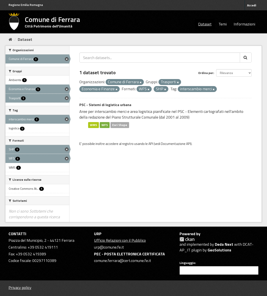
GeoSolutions (219, 250)
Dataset (205, 24)
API (150, 143)
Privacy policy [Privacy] (20, 288)
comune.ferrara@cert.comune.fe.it (122, 261)
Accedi (251, 5)
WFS (104, 125)
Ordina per (205, 72)
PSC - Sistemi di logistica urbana (105, 104)
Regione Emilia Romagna (26, 4)
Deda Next (224, 244)
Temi (223, 24)
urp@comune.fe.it (109, 247)
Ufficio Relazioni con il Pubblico (120, 240)
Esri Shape (119, 125)
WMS (93, 125)
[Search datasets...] (159, 57)
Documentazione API (176, 143)
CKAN (187, 239)
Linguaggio (187, 263)
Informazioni (244, 24)
